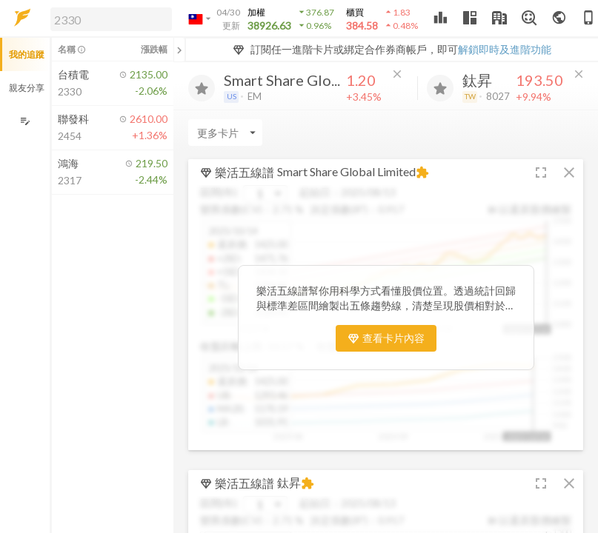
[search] (111, 19)
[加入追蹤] (201, 88)
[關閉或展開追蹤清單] (179, 49)
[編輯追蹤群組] (25, 121)
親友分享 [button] (26, 87)
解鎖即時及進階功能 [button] (504, 49)
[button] (108, 18)
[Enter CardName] (225, 132)
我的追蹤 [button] (26, 54)
